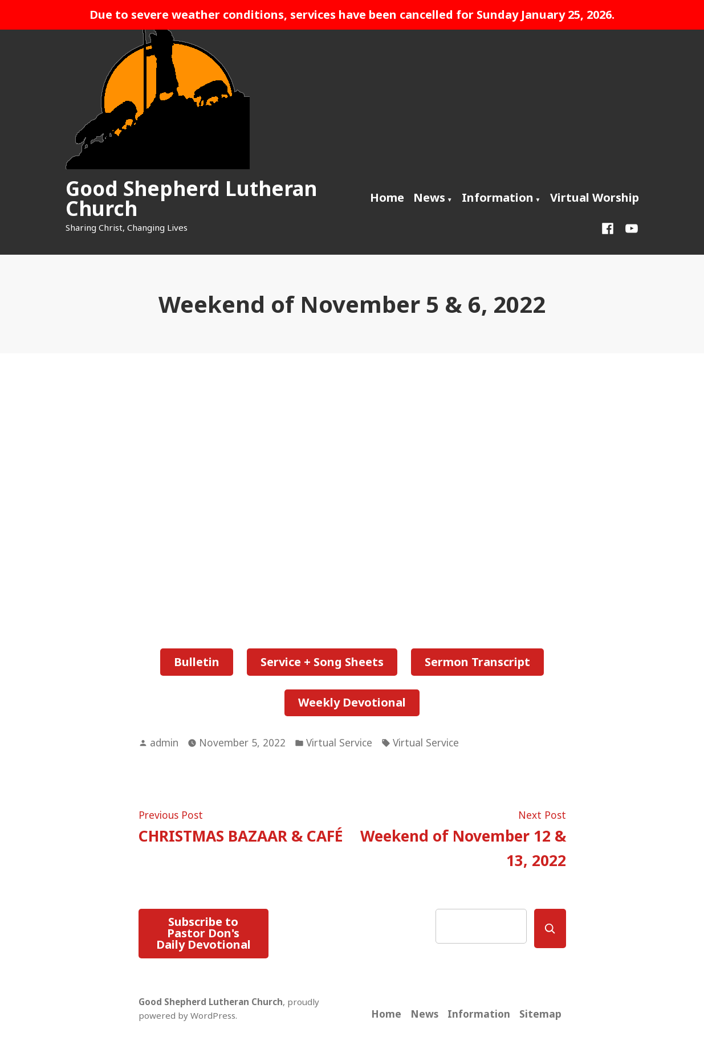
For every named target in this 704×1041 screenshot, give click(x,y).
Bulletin (196, 661)
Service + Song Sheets (322, 661)
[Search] (550, 928)
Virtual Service (339, 742)
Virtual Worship (594, 197)
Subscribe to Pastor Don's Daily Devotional (203, 933)
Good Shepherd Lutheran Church (191, 198)
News (429, 197)
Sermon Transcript (477, 661)
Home (387, 197)
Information (498, 197)
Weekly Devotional (352, 702)
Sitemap (540, 1013)
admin (164, 742)
